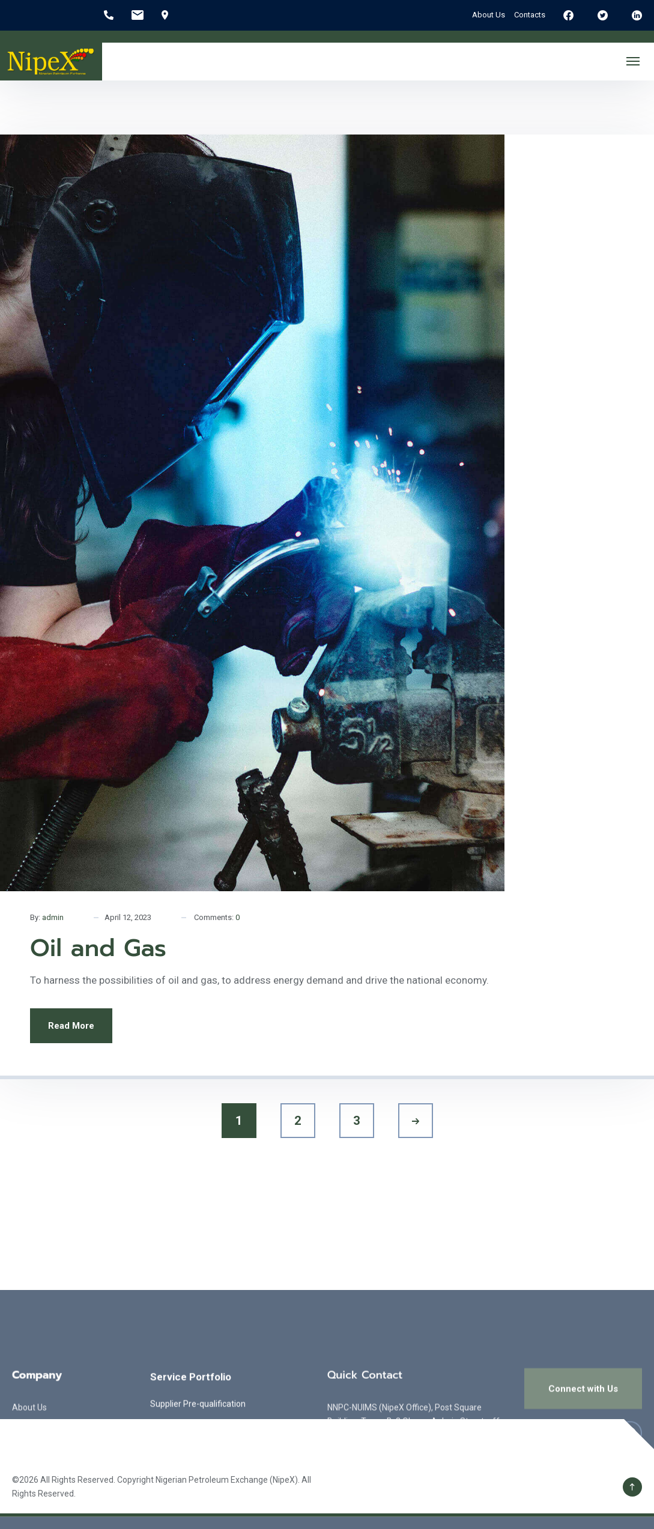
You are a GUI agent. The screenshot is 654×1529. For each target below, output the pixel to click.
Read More (71, 1025)
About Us (488, 14)
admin (53, 917)
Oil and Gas (98, 948)
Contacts (529, 14)
